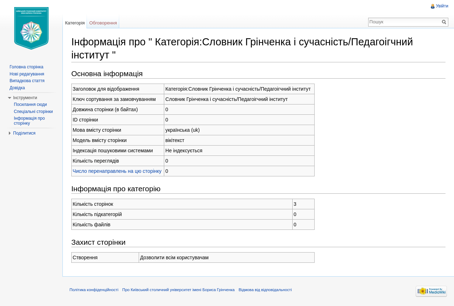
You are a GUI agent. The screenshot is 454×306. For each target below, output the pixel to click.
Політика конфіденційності (94, 290)
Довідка (17, 87)
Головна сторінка (26, 66)
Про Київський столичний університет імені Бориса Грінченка (178, 290)
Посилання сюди (30, 104)
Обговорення (103, 23)
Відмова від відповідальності (265, 290)
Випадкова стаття (27, 80)
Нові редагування (27, 74)
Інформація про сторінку (29, 121)
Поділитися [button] (24, 133)
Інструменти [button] (25, 97)
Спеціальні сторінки (33, 111)
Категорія (75, 23)
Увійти (442, 6)
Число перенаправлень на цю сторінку (117, 171)
